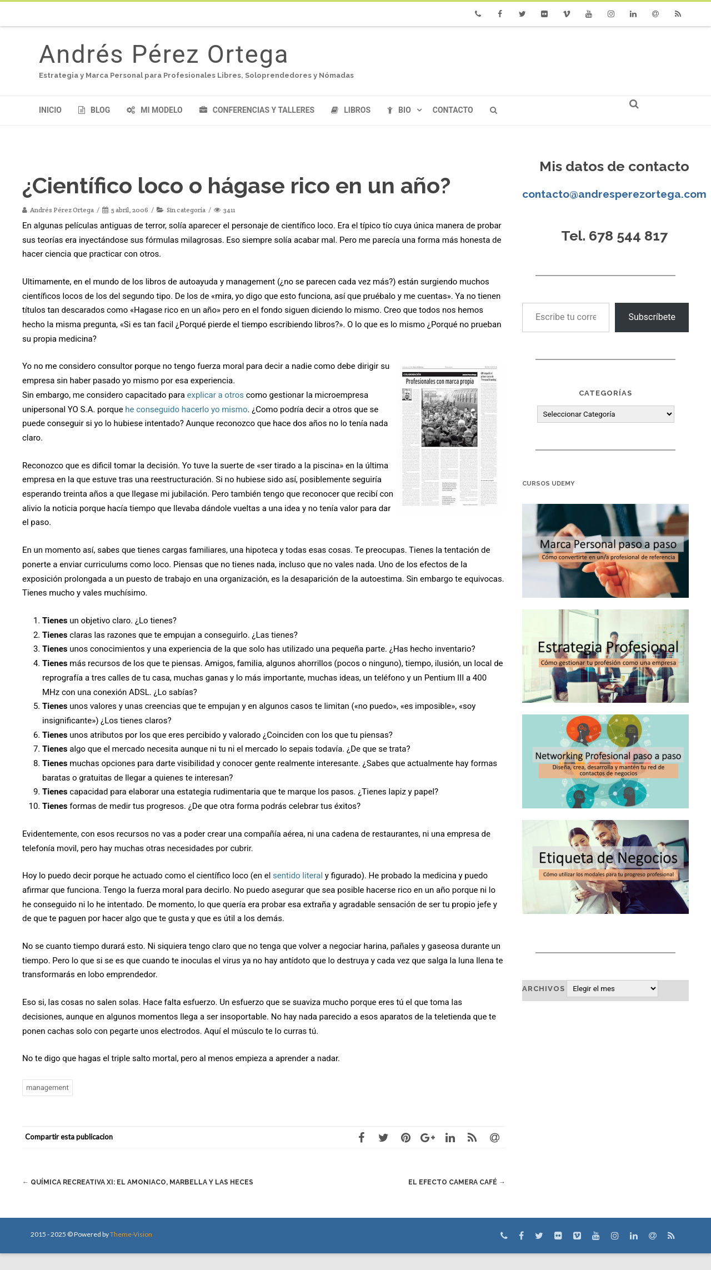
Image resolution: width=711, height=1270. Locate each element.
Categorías (605, 393)
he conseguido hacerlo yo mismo (186, 409)
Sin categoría (186, 210)
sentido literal (298, 876)
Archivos (543, 988)
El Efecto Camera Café (454, 1182)
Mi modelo (155, 110)
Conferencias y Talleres (256, 110)
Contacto (453, 110)
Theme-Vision (131, 1251)
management (47, 1087)
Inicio (50, 110)
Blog (94, 110)
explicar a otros (215, 395)
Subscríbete (651, 317)
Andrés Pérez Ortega (164, 54)
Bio (399, 110)
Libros (350, 110)
